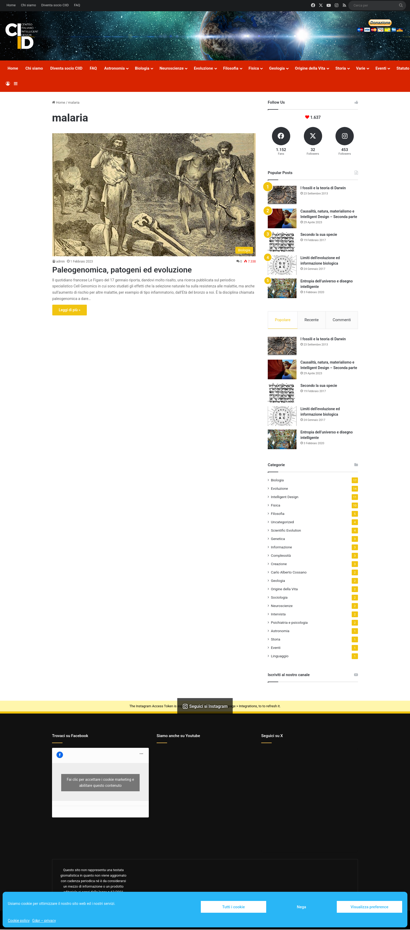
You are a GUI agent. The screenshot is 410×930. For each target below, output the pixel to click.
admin (60, 261)
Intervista (278, 614)
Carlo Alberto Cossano (288, 573)
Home (11, 5)
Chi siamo (28, 5)
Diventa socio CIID (55, 5)
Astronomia (114, 68)
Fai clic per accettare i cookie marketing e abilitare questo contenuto (100, 783)
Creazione (279, 564)
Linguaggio (279, 656)
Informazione (281, 547)
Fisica (254, 68)
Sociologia (279, 598)
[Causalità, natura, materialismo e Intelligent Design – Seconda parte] (282, 218)
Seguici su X (272, 736)
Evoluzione (203, 68)
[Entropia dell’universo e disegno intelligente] (282, 288)
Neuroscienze (172, 68)
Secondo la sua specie (318, 234)
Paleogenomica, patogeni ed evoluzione (122, 269)
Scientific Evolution (286, 531)
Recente (312, 320)
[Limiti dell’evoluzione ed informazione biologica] (282, 265)
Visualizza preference (369, 907)
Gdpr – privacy (44, 920)
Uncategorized (282, 522)
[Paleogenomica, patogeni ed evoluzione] (154, 194)
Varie (360, 68)
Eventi (380, 68)
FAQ (77, 5)
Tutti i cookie (233, 907)
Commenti (342, 320)
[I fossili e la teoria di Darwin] (282, 195)
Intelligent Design (284, 497)
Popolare (283, 320)
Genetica (278, 539)
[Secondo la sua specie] (282, 242)
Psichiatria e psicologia (289, 623)
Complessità (281, 556)
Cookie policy (19, 920)
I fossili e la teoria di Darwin (323, 188)
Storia (340, 68)
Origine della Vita (310, 68)
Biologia (142, 68)
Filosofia (230, 68)
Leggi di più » (70, 310)
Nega (301, 907)
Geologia (277, 68)
